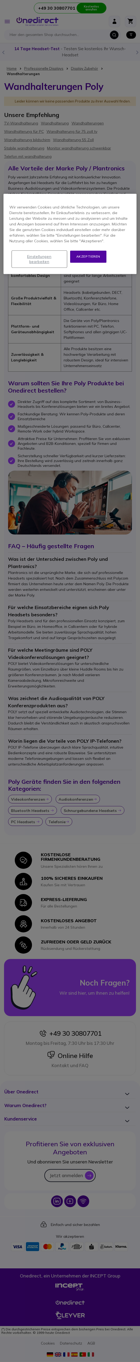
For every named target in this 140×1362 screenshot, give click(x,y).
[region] (70, 234)
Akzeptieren (88, 257)
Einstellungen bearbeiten (39, 259)
